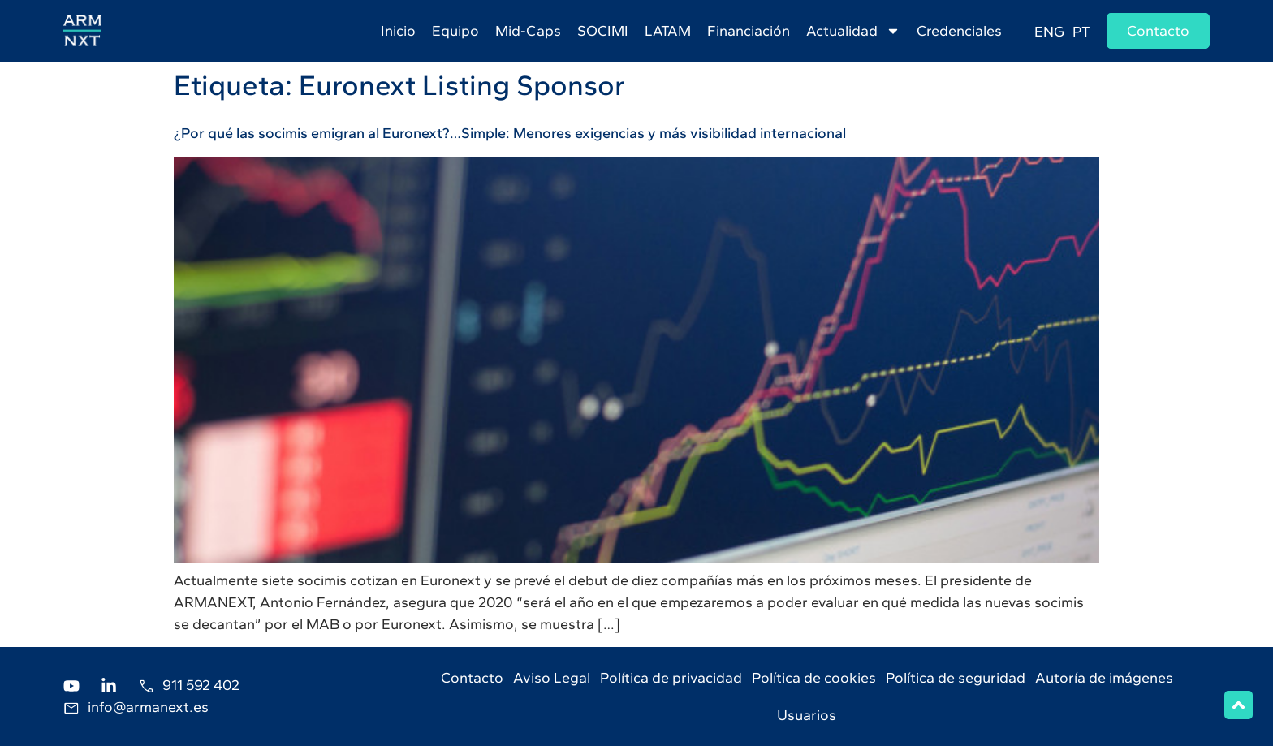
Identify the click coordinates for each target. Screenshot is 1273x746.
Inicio (398, 31)
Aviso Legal (551, 678)
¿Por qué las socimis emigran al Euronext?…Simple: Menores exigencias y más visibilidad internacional (510, 133)
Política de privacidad (671, 678)
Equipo (455, 31)
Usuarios (806, 715)
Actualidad (853, 30)
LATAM (668, 31)
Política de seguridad (955, 678)
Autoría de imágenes (1104, 678)
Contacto (472, 678)
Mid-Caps (528, 31)
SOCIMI (602, 31)
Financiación (748, 31)
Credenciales (959, 31)
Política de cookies (814, 678)
